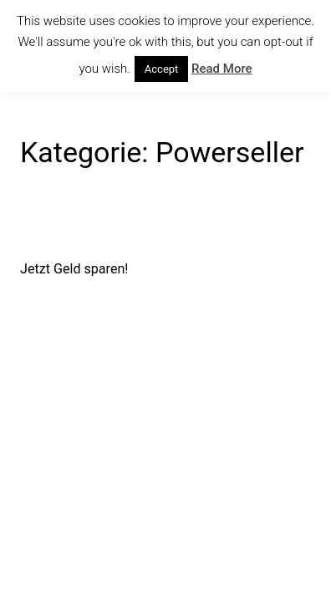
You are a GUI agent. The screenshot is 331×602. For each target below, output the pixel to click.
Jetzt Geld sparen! (74, 269)
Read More (221, 68)
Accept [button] (162, 69)
